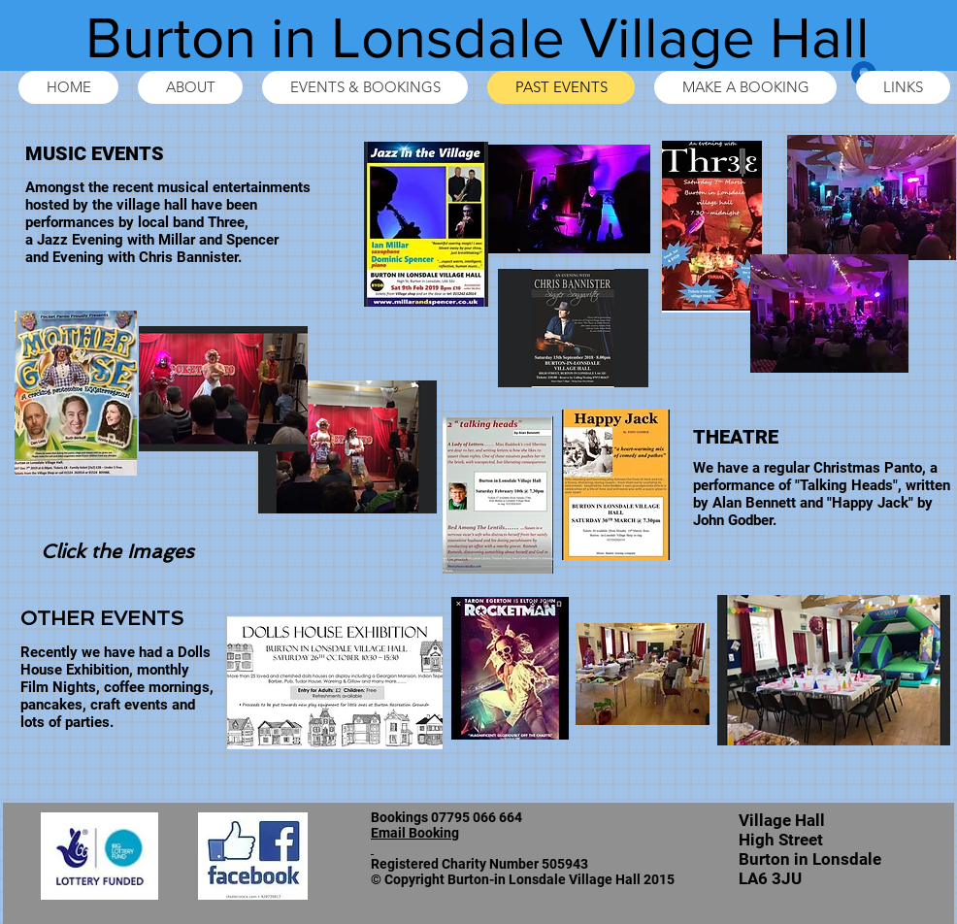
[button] (335, 682)
